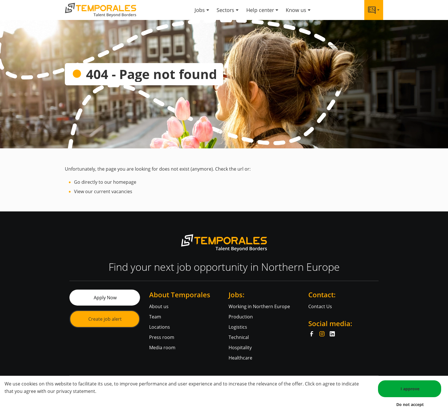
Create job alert (105, 319)
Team (155, 317)
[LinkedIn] (332, 333)
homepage (124, 182)
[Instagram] (322, 333)
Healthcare (240, 358)
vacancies (121, 191)
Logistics (238, 327)
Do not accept (410, 404)
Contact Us (320, 306)
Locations (159, 327)
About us (159, 306)
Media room (162, 347)
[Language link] (373, 10)
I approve (410, 388)
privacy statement (75, 391)
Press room (161, 337)
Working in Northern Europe (259, 306)
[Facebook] (311, 333)
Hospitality (240, 347)
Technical (239, 337)
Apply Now (105, 297)
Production (241, 317)
